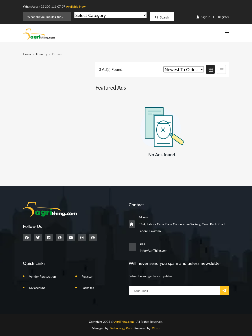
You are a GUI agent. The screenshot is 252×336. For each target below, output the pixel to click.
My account (37, 288)
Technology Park (121, 328)
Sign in (203, 17)
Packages (88, 288)
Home (27, 54)
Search (162, 17)
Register (223, 17)
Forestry (41, 54)
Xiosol (156, 328)
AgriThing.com (124, 321)
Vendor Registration (42, 276)
